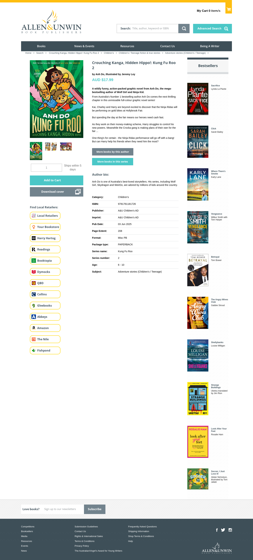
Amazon (43, 328)
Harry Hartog (46, 238)
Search (125, 28)
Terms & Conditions (85, 541)
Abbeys (42, 317)
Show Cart (228, 8)
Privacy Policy (82, 546)
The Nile (43, 339)
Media (24, 536)
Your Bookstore (48, 227)
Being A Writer (209, 46)
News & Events (84, 46)
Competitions (27, 526)
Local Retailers (47, 216)
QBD (40, 283)
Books (41, 46)
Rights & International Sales (89, 536)
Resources (127, 46)
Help (130, 541)
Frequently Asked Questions (142, 526)
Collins (42, 294)
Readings (43, 249)
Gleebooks (44, 305)
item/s (208, 11)
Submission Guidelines (86, 526)
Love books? (31, 509)
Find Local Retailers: (44, 207)
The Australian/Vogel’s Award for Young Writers (98, 550)
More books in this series (112, 161)
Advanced (209, 28)
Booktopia (44, 261)
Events (24, 546)
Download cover (52, 192)
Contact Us (167, 46)
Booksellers (27, 531)
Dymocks (43, 272)
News (24, 550)
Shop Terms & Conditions (141, 536)
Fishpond (43, 350)
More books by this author (112, 151)
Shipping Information (138, 531)
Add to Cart (52, 180)
